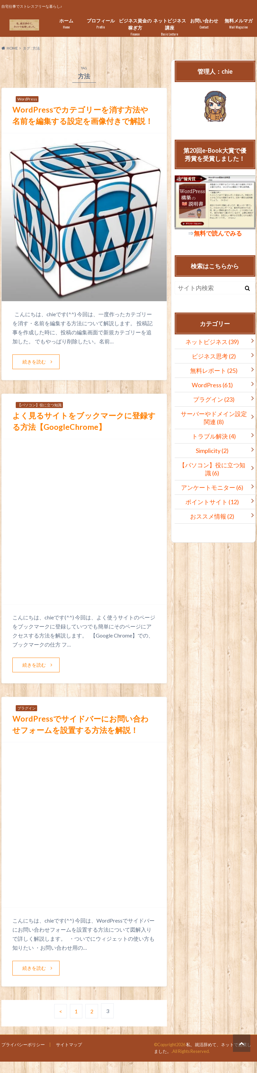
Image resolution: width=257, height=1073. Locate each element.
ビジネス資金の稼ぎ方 (135, 27)
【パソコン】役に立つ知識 (212, 469)
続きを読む (34, 373)
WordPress (212, 385)
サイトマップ (69, 1056)
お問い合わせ (204, 23)
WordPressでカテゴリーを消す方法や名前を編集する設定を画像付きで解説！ (82, 121)
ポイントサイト (212, 502)
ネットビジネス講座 (169, 27)
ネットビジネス (212, 341)
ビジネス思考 (214, 356)
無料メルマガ (238, 23)
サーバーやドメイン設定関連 (214, 417)
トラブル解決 (214, 436)
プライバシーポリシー (23, 1056)
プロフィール (100, 23)
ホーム (66, 23)
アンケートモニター (212, 487)
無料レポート (214, 370)
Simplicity (212, 450)
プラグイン (214, 399)
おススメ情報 (212, 516)
